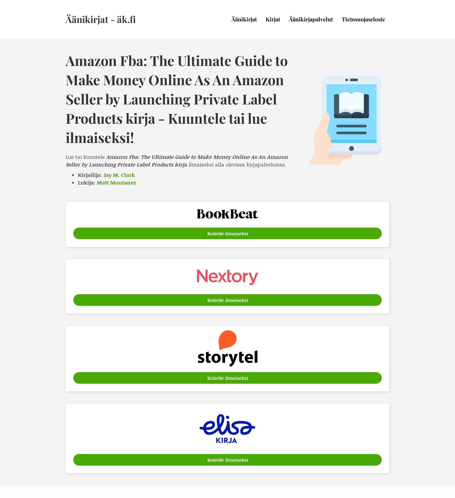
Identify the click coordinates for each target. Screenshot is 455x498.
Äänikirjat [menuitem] (244, 19)
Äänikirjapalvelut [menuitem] (311, 19)
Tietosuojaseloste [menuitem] (363, 19)
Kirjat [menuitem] (273, 19)
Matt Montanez (116, 182)
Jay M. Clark (119, 174)
